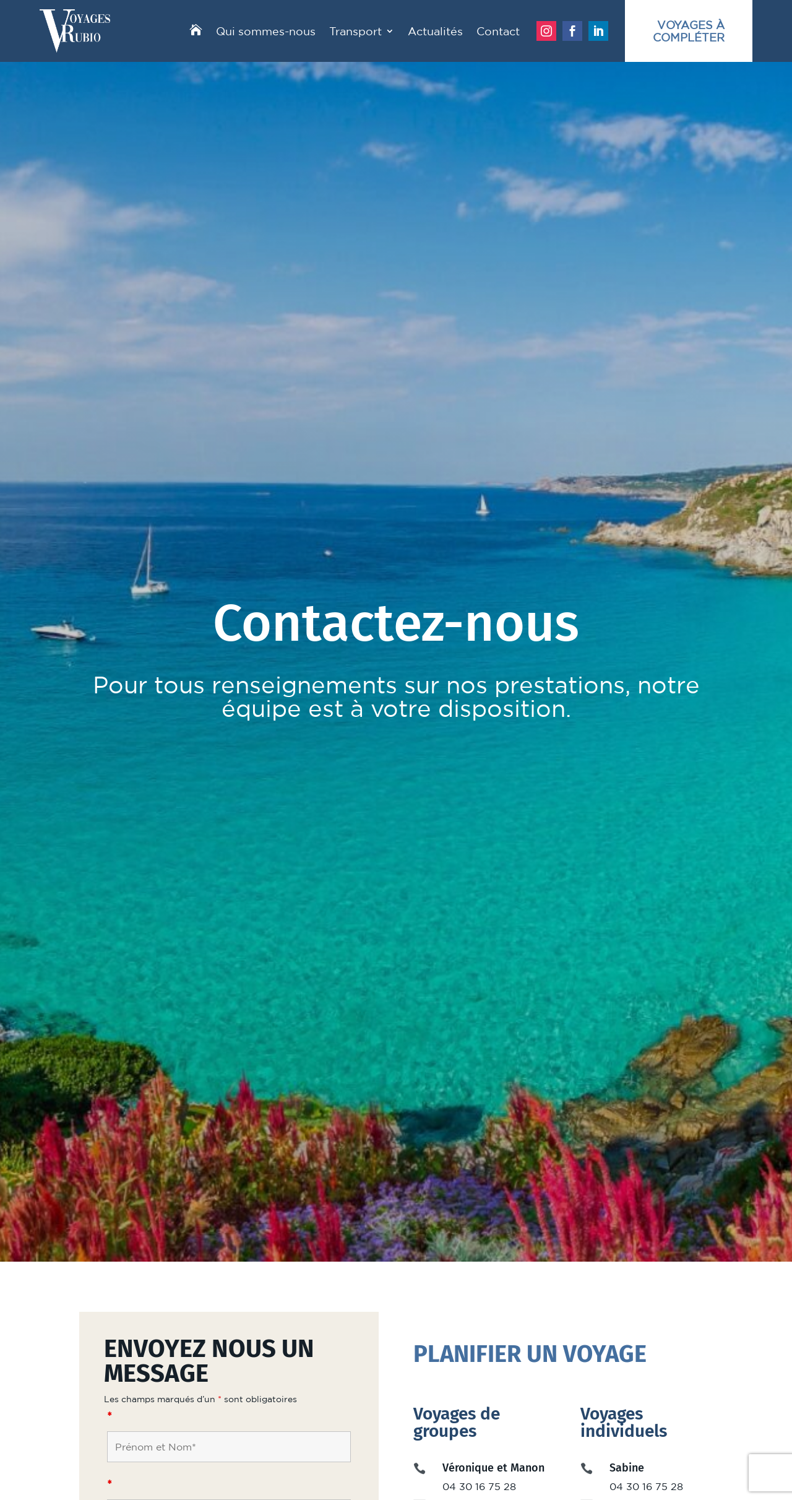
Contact (498, 31)
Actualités (435, 31)
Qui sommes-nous (266, 31)
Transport (355, 31)
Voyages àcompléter (689, 31)
